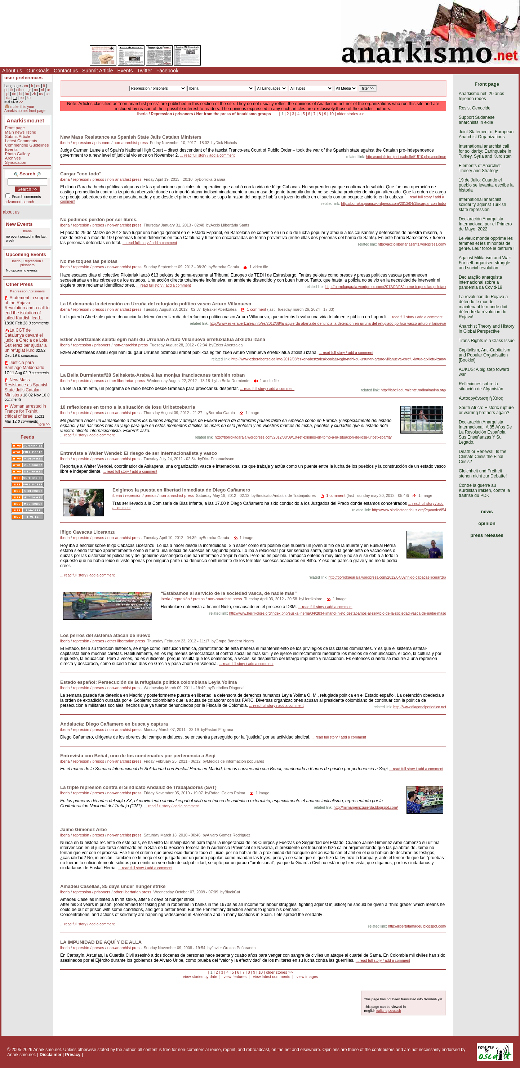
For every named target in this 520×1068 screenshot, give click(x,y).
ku (27, 94)
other (20, 90)
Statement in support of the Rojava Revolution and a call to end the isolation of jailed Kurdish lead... (27, 307)
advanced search (19, 201)
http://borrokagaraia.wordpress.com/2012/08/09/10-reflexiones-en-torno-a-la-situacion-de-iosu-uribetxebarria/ (303, 437)
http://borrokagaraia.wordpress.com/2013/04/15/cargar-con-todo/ (393, 204)
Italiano (381, 1011)
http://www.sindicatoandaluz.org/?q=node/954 (409, 510)
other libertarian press (126, 380)
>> (21, 102)
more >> (43, 424)
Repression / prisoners (31, 263)
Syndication (15, 162)
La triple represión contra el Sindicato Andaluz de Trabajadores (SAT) (138, 787)
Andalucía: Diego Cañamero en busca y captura (114, 724)
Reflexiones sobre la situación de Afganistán (481, 386)
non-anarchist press (131, 142)
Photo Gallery (17, 154)
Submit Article (97, 70)
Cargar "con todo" (80, 173)
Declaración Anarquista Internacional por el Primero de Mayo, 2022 (485, 224)
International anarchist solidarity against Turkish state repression (482, 204)
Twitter (144, 70)
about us (11, 212)
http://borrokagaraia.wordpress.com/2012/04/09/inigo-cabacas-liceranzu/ (387, 577)
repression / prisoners (91, 142)
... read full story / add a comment (207, 155)
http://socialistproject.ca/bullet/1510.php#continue (406, 157)
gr (29, 90)
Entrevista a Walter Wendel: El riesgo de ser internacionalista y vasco (138, 453)
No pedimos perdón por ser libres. (99, 219)
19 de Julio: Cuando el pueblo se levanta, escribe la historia (486, 185)
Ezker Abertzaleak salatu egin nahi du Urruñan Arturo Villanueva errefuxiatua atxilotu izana (162, 339)
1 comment (256, 309)
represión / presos (88, 179)
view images (307, 976)
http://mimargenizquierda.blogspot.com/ (366, 807)
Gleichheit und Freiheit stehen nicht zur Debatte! (483, 473)
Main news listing (20, 132)
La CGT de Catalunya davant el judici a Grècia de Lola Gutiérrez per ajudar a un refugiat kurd (26, 340)
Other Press (19, 284)
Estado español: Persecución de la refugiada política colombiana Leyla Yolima (148, 682)
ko (29, 98)
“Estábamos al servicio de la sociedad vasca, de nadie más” (229, 593)
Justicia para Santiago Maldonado (24, 365)
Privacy (73, 1054)
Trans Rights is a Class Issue (487, 340)
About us (12, 70)
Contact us (66, 70)
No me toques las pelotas (88, 261)
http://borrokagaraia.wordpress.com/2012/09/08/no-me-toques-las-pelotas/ (385, 287)
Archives (13, 158)
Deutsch (394, 1011)
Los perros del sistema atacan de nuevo (105, 635)
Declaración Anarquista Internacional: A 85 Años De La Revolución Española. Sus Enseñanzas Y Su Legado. (485, 432)
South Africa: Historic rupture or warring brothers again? (486, 410)
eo (22, 98)
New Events (19, 224)
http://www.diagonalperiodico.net (420, 707)
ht (20, 94)
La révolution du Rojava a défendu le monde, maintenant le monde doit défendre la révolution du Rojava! (483, 306)
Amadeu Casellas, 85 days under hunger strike (112, 886)
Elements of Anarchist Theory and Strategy (480, 168)
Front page (15, 128)
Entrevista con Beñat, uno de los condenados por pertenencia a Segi (137, 755)
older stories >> (350, 114)
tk (11, 90)
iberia (65, 142)
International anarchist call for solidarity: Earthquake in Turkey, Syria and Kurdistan (485, 151)
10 (331, 114)
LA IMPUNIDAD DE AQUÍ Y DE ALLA (101, 942)
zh (34, 94)
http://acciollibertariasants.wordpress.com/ (412, 244)
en (26, 86)
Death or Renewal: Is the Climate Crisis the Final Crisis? (482, 456)
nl (42, 90)
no (36, 90)
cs (41, 94)
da (8, 98)
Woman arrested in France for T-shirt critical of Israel (25, 411)
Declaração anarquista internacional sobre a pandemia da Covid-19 (480, 282)
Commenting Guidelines (27, 145)
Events (125, 70)
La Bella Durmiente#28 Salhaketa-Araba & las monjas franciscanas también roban (152, 375)
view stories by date (200, 976)
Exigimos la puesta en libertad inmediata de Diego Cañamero (181, 490)
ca (48, 94)
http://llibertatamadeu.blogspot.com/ (417, 926)
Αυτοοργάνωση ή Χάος (481, 398)
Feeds (27, 437)
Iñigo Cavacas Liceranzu (88, 532)
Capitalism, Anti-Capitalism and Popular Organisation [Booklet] (484, 355)
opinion (486, 523)
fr (32, 86)
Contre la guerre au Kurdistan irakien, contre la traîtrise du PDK (484, 490)
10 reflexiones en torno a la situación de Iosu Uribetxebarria (127, 407)
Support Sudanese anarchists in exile (476, 120)
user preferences (23, 77)
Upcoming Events (26, 254)
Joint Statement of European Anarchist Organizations (486, 134)
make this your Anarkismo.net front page (24, 109)
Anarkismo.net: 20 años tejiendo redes (481, 96)
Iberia (27, 231)
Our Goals (37, 70)
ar (48, 90)
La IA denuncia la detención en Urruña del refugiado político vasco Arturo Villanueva (155, 303)
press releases (486, 535)
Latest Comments (21, 141)
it (44, 86)
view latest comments (271, 976)
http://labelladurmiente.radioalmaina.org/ (413, 390)
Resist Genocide (474, 108)
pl (7, 94)
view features (234, 976)
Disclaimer (51, 1054)
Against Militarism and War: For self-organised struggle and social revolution (485, 262)
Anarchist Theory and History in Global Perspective (487, 329)
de (14, 94)
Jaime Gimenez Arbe (83, 829)
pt (6, 90)
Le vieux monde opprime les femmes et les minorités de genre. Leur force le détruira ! (487, 243)
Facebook (167, 70)
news (487, 511)
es (38, 86)
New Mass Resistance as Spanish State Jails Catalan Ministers (27, 387)
